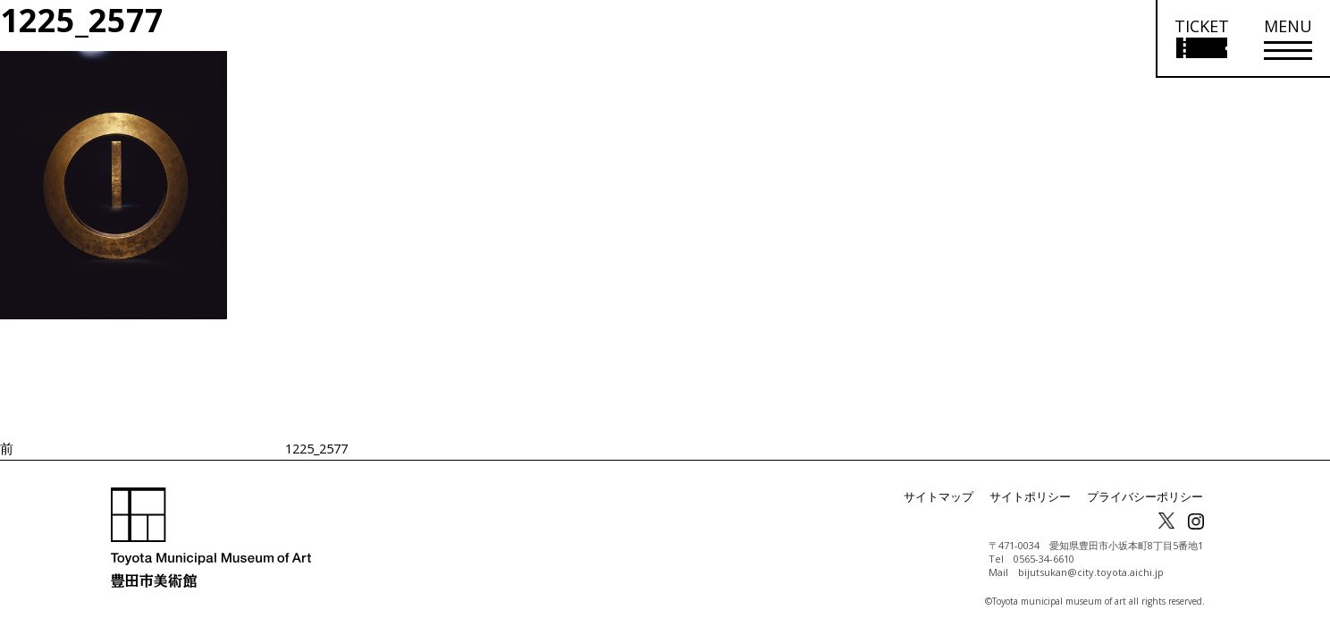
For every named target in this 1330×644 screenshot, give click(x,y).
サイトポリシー (1042, 496)
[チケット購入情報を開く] (1201, 39)
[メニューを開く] (1288, 39)
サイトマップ (956, 496)
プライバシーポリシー (1149, 496)
